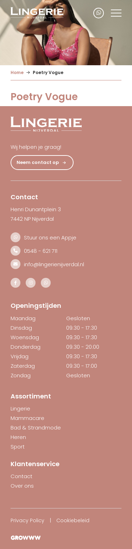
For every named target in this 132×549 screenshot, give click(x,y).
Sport (18, 446)
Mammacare (27, 418)
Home (17, 72)
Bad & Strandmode (36, 427)
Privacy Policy (27, 520)
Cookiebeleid (72, 520)
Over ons (22, 485)
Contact (21, 476)
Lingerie (20, 408)
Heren (18, 437)
